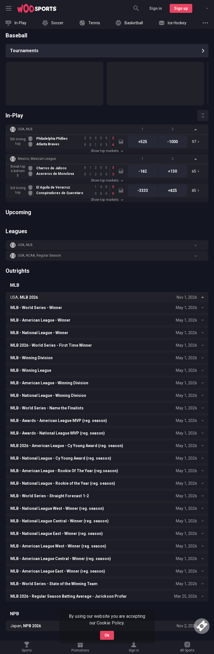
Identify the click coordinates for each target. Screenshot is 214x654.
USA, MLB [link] (25, 129)
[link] (36, 8)
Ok (107, 635)
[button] (107, 129)
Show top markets (107, 151)
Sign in (155, 8)
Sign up (181, 8)
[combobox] (203, 8)
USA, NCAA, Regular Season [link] (39, 255)
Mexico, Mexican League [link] (37, 159)
